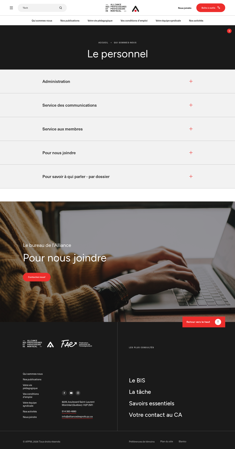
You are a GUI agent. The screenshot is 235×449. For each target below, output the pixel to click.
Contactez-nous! (36, 277)
